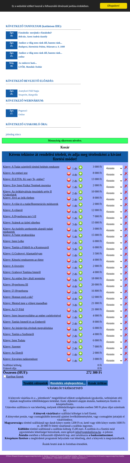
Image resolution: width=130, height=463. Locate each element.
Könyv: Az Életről (13, 352)
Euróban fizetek (15, 376)
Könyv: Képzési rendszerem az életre (23, 259)
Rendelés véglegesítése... (68, 383)
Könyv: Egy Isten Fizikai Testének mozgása (27, 185)
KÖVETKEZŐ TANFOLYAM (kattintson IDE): (34, 26)
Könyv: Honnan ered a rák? (18, 297)
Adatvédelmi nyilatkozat (62, 458)
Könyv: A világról (13, 210)
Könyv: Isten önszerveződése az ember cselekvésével (32, 315)
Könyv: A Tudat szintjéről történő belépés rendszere (31, 166)
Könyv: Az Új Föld (13, 309)
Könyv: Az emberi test (15, 173)
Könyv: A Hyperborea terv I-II (19, 216)
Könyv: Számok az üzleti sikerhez (21, 222)
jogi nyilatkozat (47, 458)
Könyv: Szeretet (12, 346)
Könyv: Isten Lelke (13, 241)
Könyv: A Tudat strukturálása (19, 235)
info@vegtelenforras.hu (88, 432)
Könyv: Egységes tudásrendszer (20, 359)
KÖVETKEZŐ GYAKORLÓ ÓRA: (27, 124)
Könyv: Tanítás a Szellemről (18, 334)
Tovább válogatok (35, 383)
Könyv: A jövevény (13, 266)
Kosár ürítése (97, 383)
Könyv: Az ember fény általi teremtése (24, 278)
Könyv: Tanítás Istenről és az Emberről (24, 321)
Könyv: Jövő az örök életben (18, 197)
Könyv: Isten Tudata (14, 340)
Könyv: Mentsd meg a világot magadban (25, 303)
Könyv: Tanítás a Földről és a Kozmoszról (26, 247)
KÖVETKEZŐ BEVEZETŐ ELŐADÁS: (30, 80)
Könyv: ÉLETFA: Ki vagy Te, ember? (24, 179)
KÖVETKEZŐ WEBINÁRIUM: (25, 100)
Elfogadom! (113, 5)
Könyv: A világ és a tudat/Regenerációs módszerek (30, 204)
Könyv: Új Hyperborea (15, 290)
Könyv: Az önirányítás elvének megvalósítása (28, 328)
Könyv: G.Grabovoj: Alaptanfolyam (22, 253)
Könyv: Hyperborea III (15, 284)
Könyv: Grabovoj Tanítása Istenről (22, 272)
